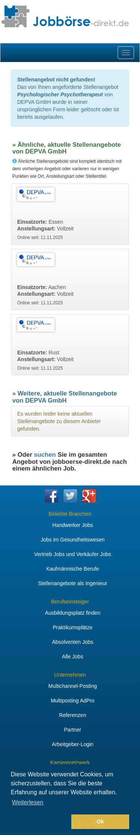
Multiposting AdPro (72, 701)
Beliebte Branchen (70, 514)
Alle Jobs (72, 656)
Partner (72, 730)
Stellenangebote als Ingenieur (72, 583)
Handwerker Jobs (72, 525)
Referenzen (72, 715)
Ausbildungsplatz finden (72, 613)
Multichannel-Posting (73, 686)
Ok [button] (100, 822)
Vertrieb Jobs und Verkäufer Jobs (72, 554)
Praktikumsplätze (73, 627)
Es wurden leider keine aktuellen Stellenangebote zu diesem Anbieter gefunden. (59, 421)
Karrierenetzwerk (70, 763)
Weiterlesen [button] (27, 802)
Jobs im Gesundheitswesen (73, 540)
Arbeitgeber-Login (72, 744)
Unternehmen (70, 675)
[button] (40, 822)
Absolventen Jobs (72, 642)
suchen (45, 454)
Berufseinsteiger (70, 602)
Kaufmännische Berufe (72, 569)
